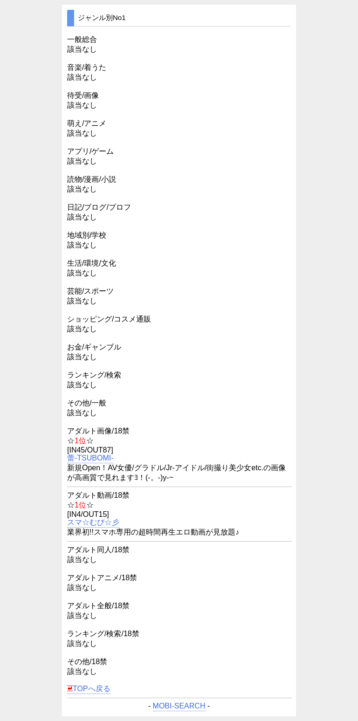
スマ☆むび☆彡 (93, 522)
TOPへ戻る (88, 689)
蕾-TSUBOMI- (90, 458)
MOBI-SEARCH (179, 706)
